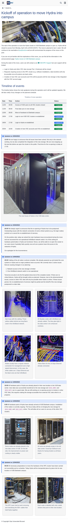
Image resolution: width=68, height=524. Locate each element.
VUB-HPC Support (44, 63)
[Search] (61, 2)
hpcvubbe (23, 50)
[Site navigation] (3, 2)
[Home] (2, 8)
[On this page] (65, 2)
